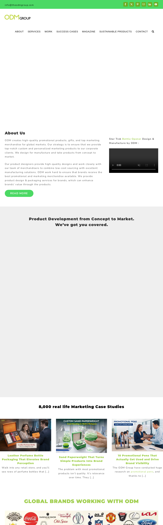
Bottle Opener (131, 139)
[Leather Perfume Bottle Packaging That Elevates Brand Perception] (25, 435)
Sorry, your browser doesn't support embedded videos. (133, 160)
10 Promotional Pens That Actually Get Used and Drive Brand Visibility (137, 459)
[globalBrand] (81, 511)
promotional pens (142, 471)
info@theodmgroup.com (19, 5)
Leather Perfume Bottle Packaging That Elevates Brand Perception (25, 459)
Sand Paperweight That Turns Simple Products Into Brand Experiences (81, 461)
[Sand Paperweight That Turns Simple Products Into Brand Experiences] (81, 436)
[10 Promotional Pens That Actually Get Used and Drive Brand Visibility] (137, 435)
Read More (19, 193)
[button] (153, 31)
